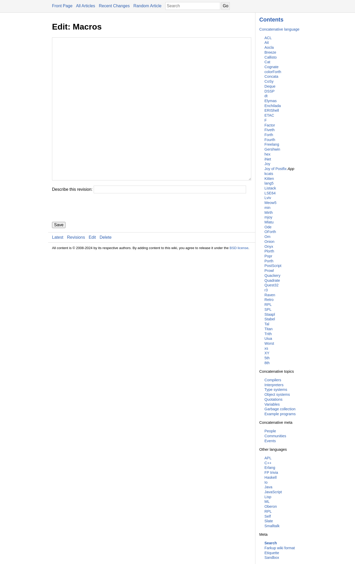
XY (266, 353)
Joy (267, 164)
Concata (271, 76)
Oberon (270, 506)
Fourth (269, 140)
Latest (57, 268)
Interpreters (274, 385)
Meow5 (270, 203)
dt (266, 96)
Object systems (277, 394)
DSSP (269, 91)
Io (266, 482)
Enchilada (272, 106)
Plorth (269, 251)
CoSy (268, 81)
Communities (275, 436)
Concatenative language (279, 29)
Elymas (270, 101)
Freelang (271, 144)
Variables (272, 404)
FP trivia (271, 472)
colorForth (272, 72)
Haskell (270, 477)
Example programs (280, 414)
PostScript (273, 266)
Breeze (270, 52)
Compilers (272, 380)
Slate (268, 521)
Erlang (269, 468)
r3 (266, 290)
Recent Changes (114, 6)
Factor (269, 125)
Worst (269, 343)
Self (267, 516)
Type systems (275, 389)
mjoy (268, 217)
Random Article (148, 6)
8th (267, 363)
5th (267, 358)
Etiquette (271, 553)
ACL (268, 38)
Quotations (273, 399)
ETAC (269, 115)
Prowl (269, 271)
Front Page (62, 6)
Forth (268, 135)
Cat (267, 62)
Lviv (267, 198)
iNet (267, 159)
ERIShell (271, 110)
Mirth (268, 212)
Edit (92, 268)
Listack (270, 188)
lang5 (268, 183)
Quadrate (272, 280)
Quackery (272, 275)
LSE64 (270, 193)
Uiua (268, 338)
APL (267, 458)
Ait (266, 42)
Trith (268, 334)
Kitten (269, 179)
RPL (268, 304)
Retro (268, 300)
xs (266, 348)
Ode (267, 227)
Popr (268, 256)
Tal (266, 324)
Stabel (269, 319)
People (270, 431)
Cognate (271, 67)
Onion (269, 241)
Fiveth (269, 130)
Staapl (269, 314)
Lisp (267, 497)
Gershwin (272, 149)
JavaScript (273, 492)
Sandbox (271, 557)
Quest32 (271, 285)
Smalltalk (271, 526)
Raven (269, 295)
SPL (267, 309)
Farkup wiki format (279, 548)
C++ (267, 463)
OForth (270, 232)
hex (267, 154)
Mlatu (268, 222)
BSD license (239, 279)
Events (270, 441)
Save (58, 256)
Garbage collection (279, 409)
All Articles (85, 6)
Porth (268, 261)
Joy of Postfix (275, 169)
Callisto (270, 57)
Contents (271, 19)
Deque (269, 86)
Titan (268, 329)
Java (268, 487)
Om (267, 237)
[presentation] (91, 239)
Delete (106, 268)
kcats (268, 174)
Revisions (76, 268)
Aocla (269, 47)
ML (267, 501)
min (267, 208)
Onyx (268, 246)
